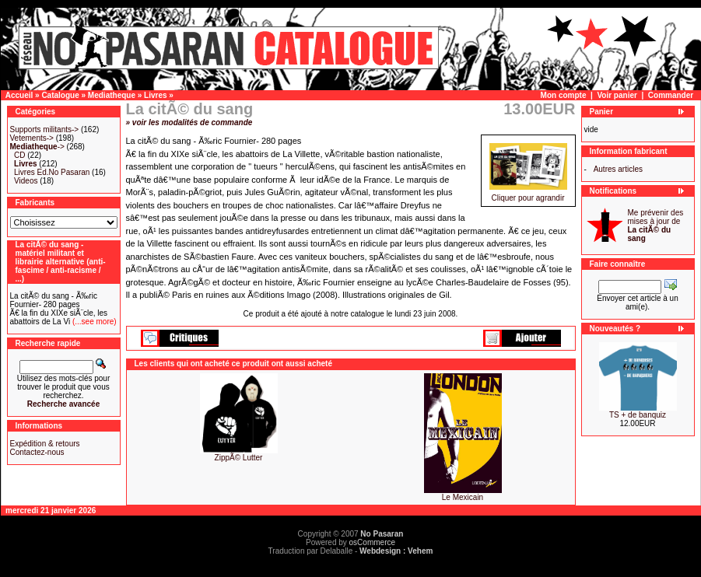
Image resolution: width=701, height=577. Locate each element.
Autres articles (618, 169)
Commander (670, 95)
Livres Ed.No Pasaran (51, 172)
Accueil (19, 95)
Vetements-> (32, 138)
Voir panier (617, 95)
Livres (155, 95)
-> (37, 146)
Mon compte (564, 95)
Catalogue (60, 95)
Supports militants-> (44, 129)
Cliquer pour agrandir (528, 194)
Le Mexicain (462, 497)
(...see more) (93, 321)
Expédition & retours (45, 443)
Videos (25, 181)
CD (19, 155)
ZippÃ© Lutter (239, 457)
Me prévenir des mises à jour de (656, 225)
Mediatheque (111, 95)
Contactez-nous (37, 452)
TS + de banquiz (637, 415)
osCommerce (372, 542)
